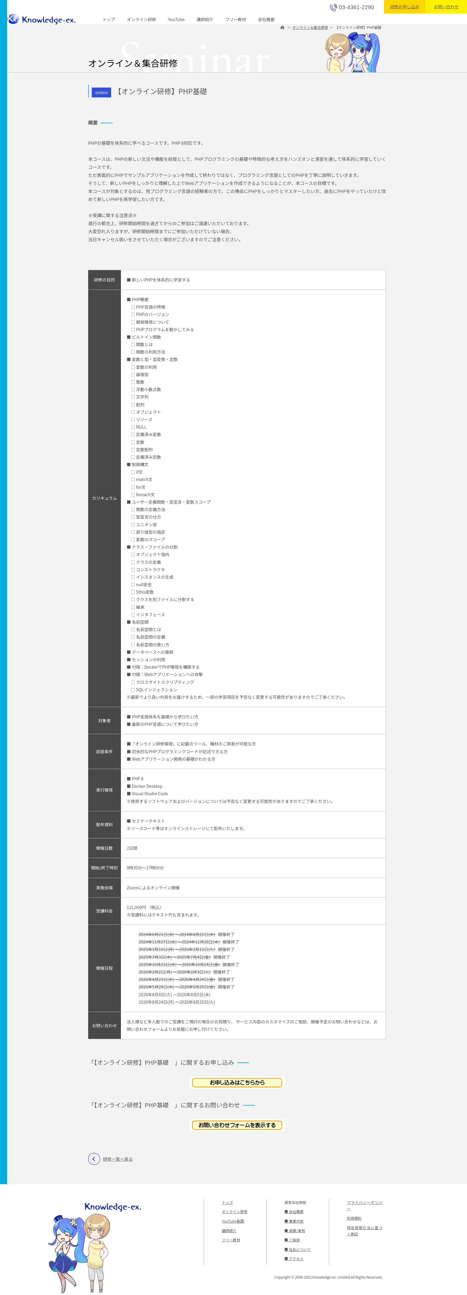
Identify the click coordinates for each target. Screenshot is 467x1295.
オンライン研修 (141, 19)
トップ (108, 19)
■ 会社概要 (293, 1211)
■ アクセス (293, 1258)
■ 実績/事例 (294, 1230)
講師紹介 (205, 19)
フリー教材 (235, 19)
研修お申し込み (404, 7)
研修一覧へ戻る (117, 1159)
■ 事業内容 (293, 1221)
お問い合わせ (446, 7)
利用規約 (354, 1218)
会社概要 (266, 19)
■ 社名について (297, 1249)
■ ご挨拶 (292, 1239)
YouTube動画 (232, 1221)
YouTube (176, 19)
